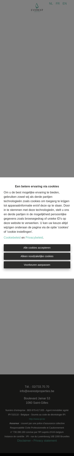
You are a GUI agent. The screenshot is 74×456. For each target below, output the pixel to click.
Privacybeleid (34, 237)
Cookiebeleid (12, 237)
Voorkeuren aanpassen (37, 264)
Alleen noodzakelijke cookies (37, 256)
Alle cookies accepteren (37, 247)
